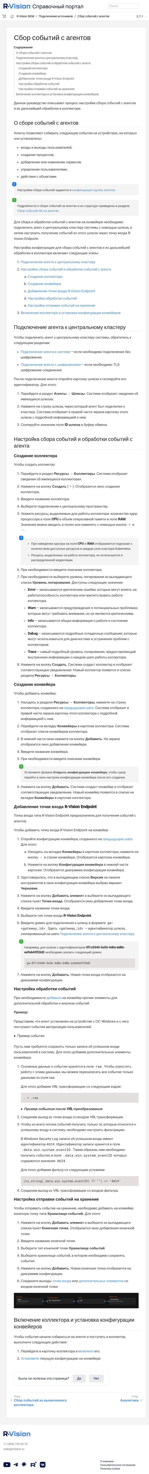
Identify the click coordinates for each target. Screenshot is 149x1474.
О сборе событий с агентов (34, 52)
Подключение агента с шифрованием (51, 365)
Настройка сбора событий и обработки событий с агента (53, 63)
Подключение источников (56, 16)
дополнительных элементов (101, 1281)
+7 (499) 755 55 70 (15, 1444)
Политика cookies (110, 1468)
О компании (107, 1461)
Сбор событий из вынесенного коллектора (40, 1402)
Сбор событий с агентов (93, 16)
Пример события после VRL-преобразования (63, 1109)
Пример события (30, 1036)
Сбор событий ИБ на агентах (37, 211)
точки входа (61, 1281)
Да (79, 1378)
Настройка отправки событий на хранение (46, 89)
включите (86, 1351)
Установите (30, 1358)
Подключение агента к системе (45, 352)
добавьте (53, 998)
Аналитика (129, 1400)
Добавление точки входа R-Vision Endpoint (46, 78)
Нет (96, 1378)
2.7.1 (140, 16)
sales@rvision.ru (13, 1449)
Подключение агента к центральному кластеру (47, 58)
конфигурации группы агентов (93, 190)
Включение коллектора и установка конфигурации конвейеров (57, 94)
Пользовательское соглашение (118, 1465)
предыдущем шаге (79, 708)
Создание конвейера (32, 73)
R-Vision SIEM (25, 16)
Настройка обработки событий (39, 83)
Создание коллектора (33, 68)
